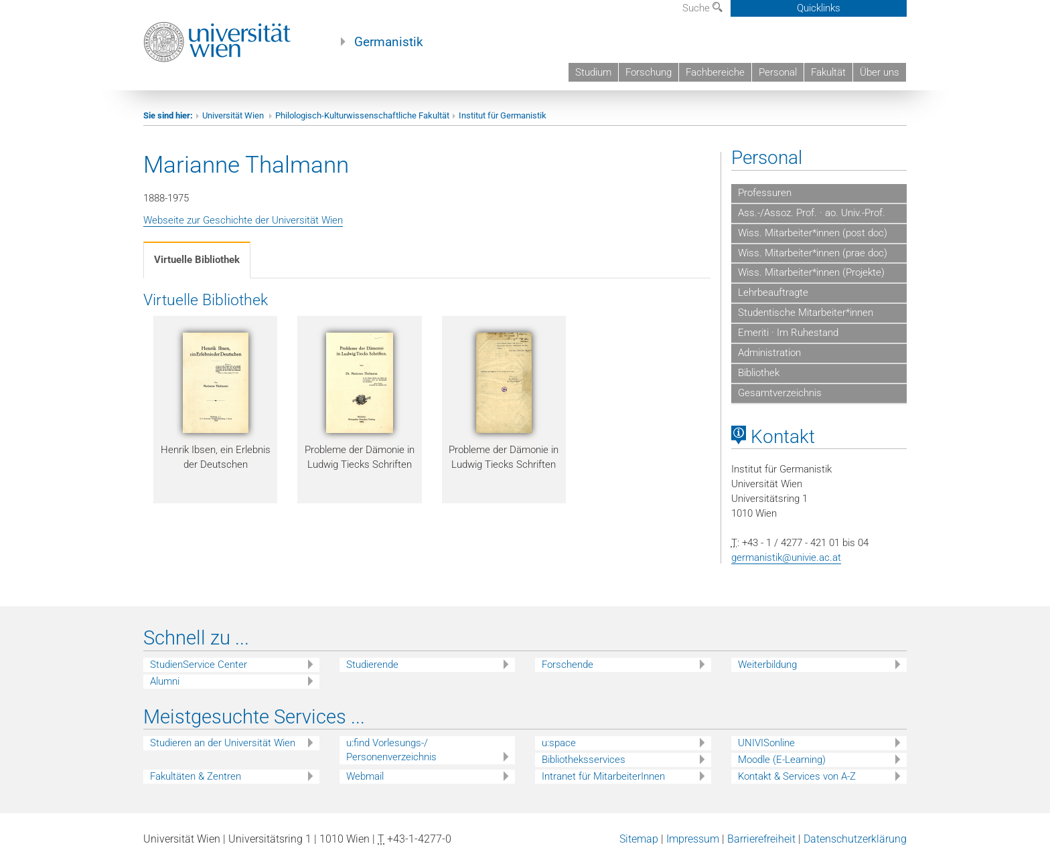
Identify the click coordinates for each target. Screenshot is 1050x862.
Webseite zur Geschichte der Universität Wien (243, 220)
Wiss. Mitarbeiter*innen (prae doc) (812, 253)
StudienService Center (198, 665)
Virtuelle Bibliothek (197, 260)
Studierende (372, 665)
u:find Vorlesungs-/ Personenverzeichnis (391, 750)
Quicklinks (818, 8)
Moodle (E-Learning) (782, 760)
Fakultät (828, 72)
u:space (559, 743)
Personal (778, 72)
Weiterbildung (767, 665)
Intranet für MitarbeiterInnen (603, 776)
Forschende (567, 665)
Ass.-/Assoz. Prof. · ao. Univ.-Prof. (811, 213)
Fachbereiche (715, 72)
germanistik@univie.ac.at (786, 557)
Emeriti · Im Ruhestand (788, 333)
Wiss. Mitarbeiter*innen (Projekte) (811, 272)
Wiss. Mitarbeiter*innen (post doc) (812, 233)
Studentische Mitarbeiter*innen (805, 313)
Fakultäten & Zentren (195, 776)
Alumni (164, 681)
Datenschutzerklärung (855, 839)
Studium (593, 72)
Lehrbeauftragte (773, 292)
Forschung (648, 72)
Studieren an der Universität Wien (222, 743)
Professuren (765, 193)
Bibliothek (758, 373)
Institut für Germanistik (502, 115)
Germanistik (388, 42)
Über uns (879, 72)
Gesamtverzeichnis (780, 393)
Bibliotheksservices (583, 760)
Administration (769, 353)
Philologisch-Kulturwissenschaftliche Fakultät (362, 115)
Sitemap (638, 839)
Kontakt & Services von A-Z (797, 776)
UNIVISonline (766, 743)
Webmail (365, 776)
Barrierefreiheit (761, 839)
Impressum (692, 839)
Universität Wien (234, 115)
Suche (702, 8)
